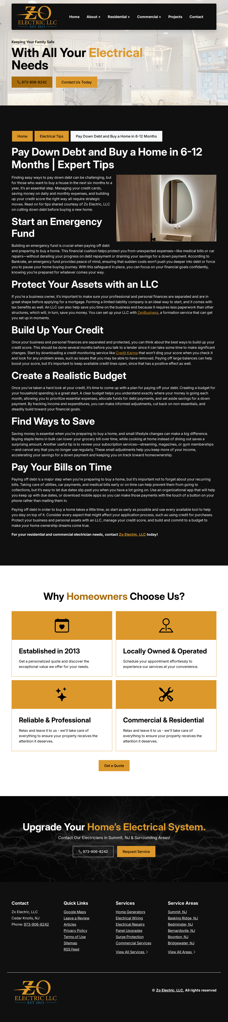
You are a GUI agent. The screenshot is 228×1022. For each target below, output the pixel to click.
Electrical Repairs (130, 924)
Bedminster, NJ (180, 924)
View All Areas (182, 952)
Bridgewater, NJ (181, 943)
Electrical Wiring (129, 918)
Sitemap (70, 943)
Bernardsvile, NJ (181, 930)
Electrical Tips (51, 136)
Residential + (119, 16)
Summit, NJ (177, 912)
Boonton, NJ (178, 937)
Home (74, 16)
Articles (70, 924)
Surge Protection (130, 937)
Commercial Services (133, 943)
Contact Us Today (76, 82)
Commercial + (149, 16)
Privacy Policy (75, 930)
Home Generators (130, 912)
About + (94, 16)
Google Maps (75, 912)
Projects (175, 16)
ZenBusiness (148, 312)
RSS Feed (71, 949)
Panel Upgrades (129, 930)
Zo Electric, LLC (132, 534)
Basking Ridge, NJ (183, 918)
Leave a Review (77, 918)
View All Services (132, 952)
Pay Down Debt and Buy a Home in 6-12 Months (116, 136)
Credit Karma (127, 353)
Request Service (136, 851)
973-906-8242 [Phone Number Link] (32, 82)
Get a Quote (114, 765)
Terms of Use (75, 937)
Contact (196, 16)
